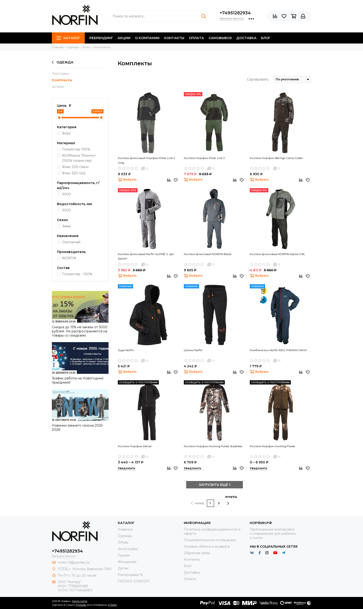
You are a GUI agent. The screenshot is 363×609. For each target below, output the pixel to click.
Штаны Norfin (193, 350)
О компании (147, 38)
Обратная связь (197, 553)
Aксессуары (128, 549)
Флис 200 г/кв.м (75, 167)
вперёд (231, 500)
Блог (265, 38)
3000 (66, 194)
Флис (66, 133)
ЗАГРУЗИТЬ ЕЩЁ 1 (214, 485)
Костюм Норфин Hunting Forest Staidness (213, 446)
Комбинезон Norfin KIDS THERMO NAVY (278, 350)
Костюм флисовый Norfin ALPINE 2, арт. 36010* (146, 256)
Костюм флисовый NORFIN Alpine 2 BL (277, 254)
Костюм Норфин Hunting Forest (272, 446)
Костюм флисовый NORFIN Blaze (207, 254)
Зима (66, 226)
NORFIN (69, 258)
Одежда (62, 62)
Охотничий (71, 242)
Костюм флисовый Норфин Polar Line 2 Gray (146, 160)
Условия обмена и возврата (207, 546)
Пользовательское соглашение (210, 540)
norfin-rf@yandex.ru (74, 562)
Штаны (58, 86)
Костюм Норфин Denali (135, 446)
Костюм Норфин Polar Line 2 (204, 158)
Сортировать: (258, 79)
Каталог (68, 38)
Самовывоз (220, 38)
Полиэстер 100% (76, 149)
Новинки (125, 529)
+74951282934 (235, 13)
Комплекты (62, 80)
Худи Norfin (126, 350)
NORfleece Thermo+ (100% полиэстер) (79, 158)
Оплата (196, 38)
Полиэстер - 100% (77, 274)
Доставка (246, 38)
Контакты (174, 38)
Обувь (123, 542)
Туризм (124, 555)
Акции (124, 38)
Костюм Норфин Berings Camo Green (276, 158)
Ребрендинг (101, 38)
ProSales (81, 604)
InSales (112, 604)
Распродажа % (130, 575)
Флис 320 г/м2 (73, 173)
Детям (123, 568)
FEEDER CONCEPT (134, 581)
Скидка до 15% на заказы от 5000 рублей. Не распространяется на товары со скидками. (79, 331)
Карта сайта (79, 601)
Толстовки (60, 74)
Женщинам (127, 562)
